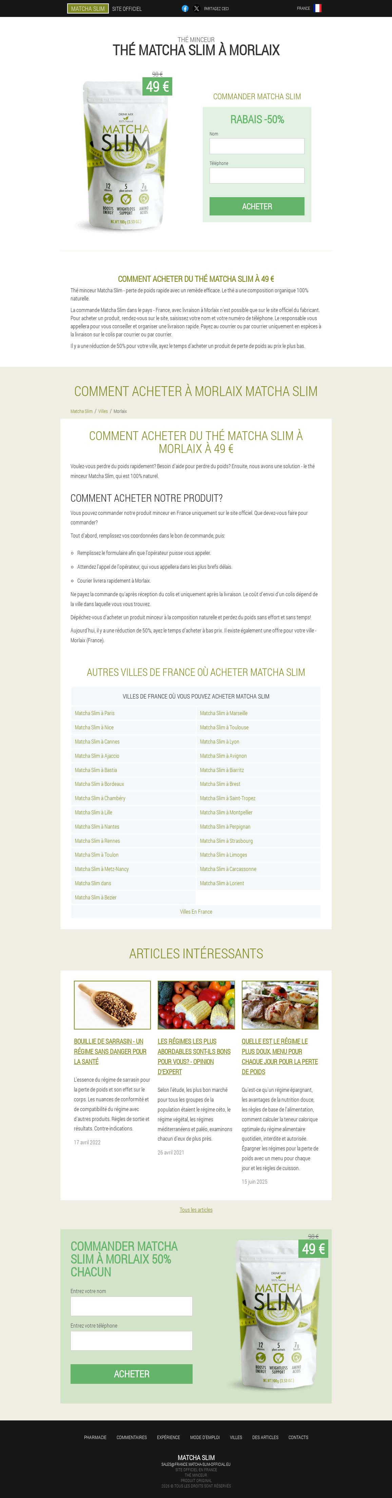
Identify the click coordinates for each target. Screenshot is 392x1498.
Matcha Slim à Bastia (96, 769)
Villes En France (196, 911)
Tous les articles (196, 1209)
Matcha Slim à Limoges (223, 854)
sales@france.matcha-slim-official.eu (196, 1464)
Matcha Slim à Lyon (219, 741)
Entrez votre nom (88, 1291)
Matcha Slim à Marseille (224, 712)
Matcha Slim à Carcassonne (228, 868)
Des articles (265, 1437)
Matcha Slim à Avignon (223, 755)
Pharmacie (95, 1437)
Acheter (257, 206)
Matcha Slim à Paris (95, 712)
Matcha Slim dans (93, 883)
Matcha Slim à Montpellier (226, 812)
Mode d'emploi (205, 1437)
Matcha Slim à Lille (93, 812)
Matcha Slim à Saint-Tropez (227, 798)
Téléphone (219, 163)
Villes (236, 1437)
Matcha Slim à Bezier (96, 897)
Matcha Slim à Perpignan (225, 826)
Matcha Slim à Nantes (97, 826)
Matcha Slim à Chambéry (100, 798)
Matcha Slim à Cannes (97, 741)
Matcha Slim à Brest (220, 783)
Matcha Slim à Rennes (97, 840)
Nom (214, 133)
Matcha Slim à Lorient (222, 883)
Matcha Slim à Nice (94, 727)
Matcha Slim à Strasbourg (226, 840)
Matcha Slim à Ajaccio (97, 755)
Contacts (298, 1437)
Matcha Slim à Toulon (97, 854)
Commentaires (132, 1437)
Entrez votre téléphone (94, 1325)
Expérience (168, 1437)
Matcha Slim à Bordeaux (99, 783)
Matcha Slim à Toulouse (224, 727)
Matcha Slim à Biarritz (222, 769)
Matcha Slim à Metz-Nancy (102, 868)
